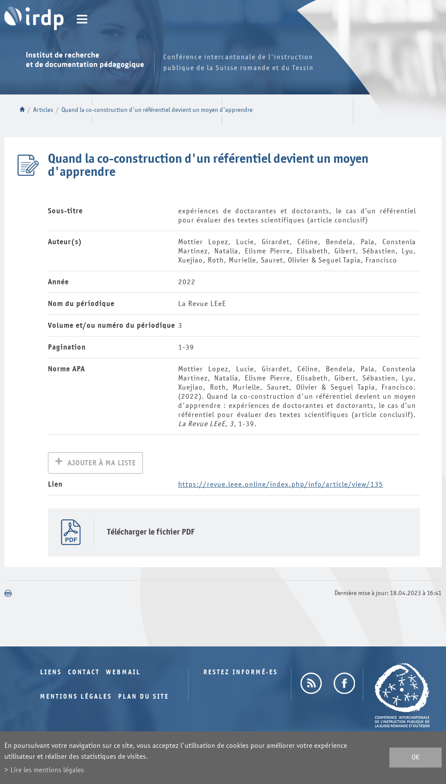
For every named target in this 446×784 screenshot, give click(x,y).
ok (415, 757)
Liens (51, 673)
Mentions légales (76, 697)
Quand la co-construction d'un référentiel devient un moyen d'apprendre (157, 110)
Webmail (123, 673)
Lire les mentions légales (47, 770)
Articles (43, 110)
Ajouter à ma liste (102, 464)
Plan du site (143, 697)
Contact (84, 673)
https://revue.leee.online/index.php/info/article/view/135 (280, 485)
